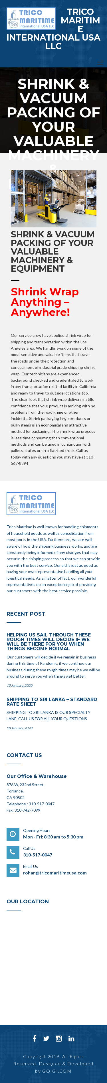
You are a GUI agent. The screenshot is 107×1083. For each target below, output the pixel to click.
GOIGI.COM (57, 1071)
